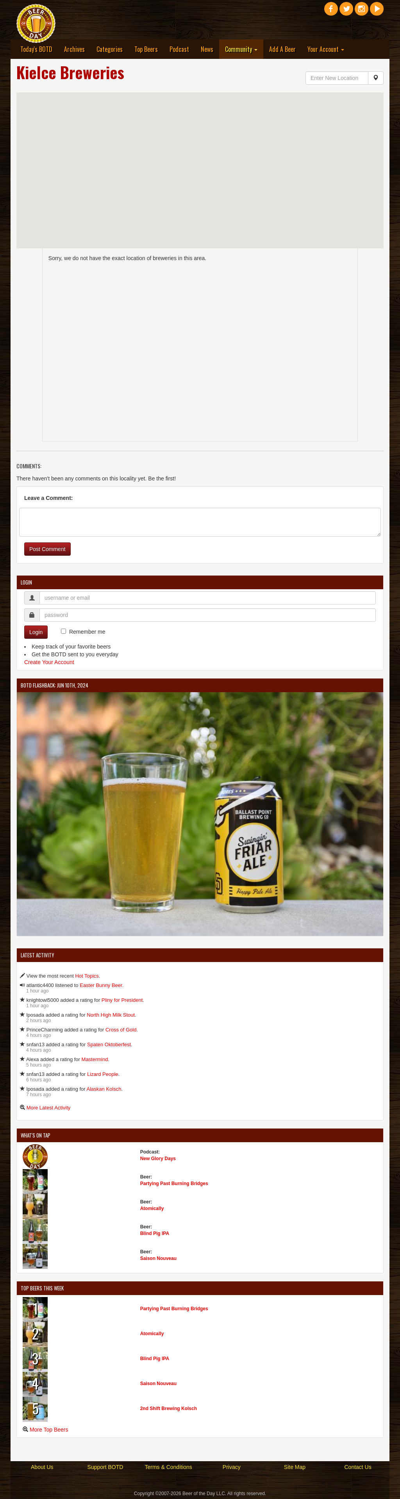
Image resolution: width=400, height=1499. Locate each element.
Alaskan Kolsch (104, 1089)
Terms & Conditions (168, 1467)
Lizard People (102, 1074)
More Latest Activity (49, 1108)
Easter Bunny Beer (101, 985)
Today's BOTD (36, 49)
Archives (74, 49)
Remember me (87, 632)
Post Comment (47, 549)
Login (36, 632)
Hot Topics (86, 976)
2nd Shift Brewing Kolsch (168, 1408)
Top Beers (146, 49)
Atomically (152, 1208)
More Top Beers (49, 1429)
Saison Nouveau (158, 1258)
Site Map (294, 1467)
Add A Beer (282, 49)
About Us (42, 1467)
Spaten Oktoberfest (109, 1044)
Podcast (179, 49)
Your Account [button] (325, 49)
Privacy (232, 1467)
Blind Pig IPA (154, 1233)
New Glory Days (158, 1158)
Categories (109, 49)
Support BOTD (105, 1467)
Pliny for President (122, 1000)
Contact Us (357, 1467)
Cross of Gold (120, 1030)
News (207, 49)
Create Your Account (49, 662)
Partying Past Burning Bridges (174, 1183)
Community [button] (241, 49)
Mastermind (95, 1059)
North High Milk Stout (111, 1015)
